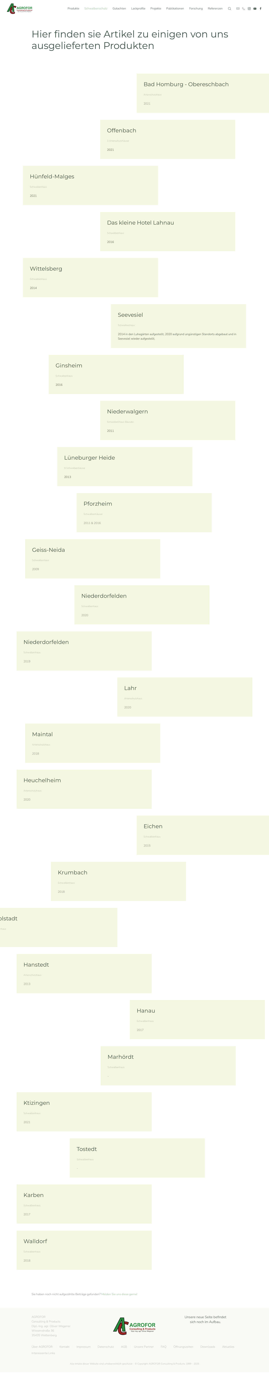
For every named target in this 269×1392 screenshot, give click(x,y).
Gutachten (119, 8)
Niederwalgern (127, 411)
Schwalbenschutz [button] (95, 8)
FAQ (163, 1347)
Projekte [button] (155, 8)
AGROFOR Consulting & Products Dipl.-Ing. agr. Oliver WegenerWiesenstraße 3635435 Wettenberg (50, 1326)
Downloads (207, 1347)
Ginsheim (69, 365)
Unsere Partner (143, 1347)
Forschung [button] (196, 8)
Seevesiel (130, 314)
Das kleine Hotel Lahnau (140, 222)
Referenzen (215, 8)
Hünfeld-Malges (52, 176)
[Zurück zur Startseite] (20, 8)
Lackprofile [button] (138, 8)
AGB (123, 1347)
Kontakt (64, 1347)
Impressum (83, 1347)
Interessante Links (42, 1353)
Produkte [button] (73, 8)
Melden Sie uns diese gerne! (119, 1294)
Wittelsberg (46, 268)
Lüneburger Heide (89, 457)
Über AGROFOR (41, 1347)
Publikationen (175, 8)
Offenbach (121, 130)
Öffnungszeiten (183, 1347)
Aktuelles (227, 1347)
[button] (229, 8)
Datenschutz (105, 1347)
